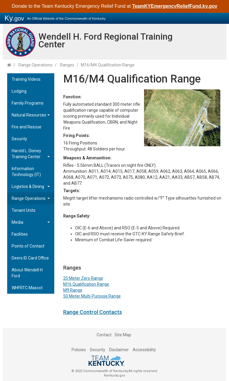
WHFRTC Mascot (27, 287)
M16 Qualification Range (86, 284)
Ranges (67, 65)
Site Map (122, 334)
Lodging (19, 91)
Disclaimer (119, 349)
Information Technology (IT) (26, 171)
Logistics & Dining (28, 186)
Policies (79, 349)
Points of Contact (28, 246)
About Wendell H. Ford (28, 273)
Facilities (20, 234)
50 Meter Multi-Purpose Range (92, 296)
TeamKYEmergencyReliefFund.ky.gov (174, 6)
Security (19, 138)
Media (17, 222)
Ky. (14, 18)
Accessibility (144, 349)
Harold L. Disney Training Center (26, 153)
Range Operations (35, 65)
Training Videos (26, 79)
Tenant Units (23, 210)
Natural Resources (29, 115)
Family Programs (28, 103)
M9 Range (72, 290)
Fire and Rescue (26, 127)
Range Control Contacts (92, 312)
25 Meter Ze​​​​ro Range (83, 278)
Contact (104, 334)
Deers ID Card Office (30, 258)
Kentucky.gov (114, 375)
